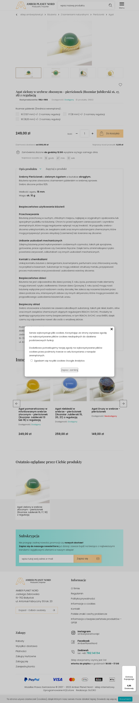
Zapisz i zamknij (69, 370)
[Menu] (134, 667)
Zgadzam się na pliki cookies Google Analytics (59, 360)
